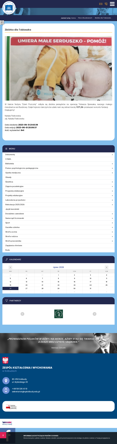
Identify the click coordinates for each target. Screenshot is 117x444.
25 (106, 285)
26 (10, 288)
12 (10, 282)
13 (26, 282)
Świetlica (9, 182)
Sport (7, 223)
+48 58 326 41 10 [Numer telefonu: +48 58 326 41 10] (19, 388)
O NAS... (8, 159)
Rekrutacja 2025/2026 (15, 205)
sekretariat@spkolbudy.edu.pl (100, 4)
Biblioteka (9, 164)
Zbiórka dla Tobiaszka (18, 29)
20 (26, 285)
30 (74, 288)
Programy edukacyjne (14, 191)
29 (58, 288)
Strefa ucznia (11, 232)
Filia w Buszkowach (84, 18)
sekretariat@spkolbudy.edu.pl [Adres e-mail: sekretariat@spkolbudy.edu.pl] (26, 391)
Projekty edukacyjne (14, 195)
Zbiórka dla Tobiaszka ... (102, 18)
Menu (12, 149)
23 (74, 285)
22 (58, 285)
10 (90, 278)
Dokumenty (10, 154)
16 (74, 282)
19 (10, 285)
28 (42, 288)
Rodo (7, 250)
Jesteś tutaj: (66, 18)
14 (42, 282)
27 (26, 288)
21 (42, 285)
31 (90, 288)
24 (91, 285)
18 (106, 282)
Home (73, 18)
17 (90, 282)
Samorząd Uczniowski (14, 218)
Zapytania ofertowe (13, 245)
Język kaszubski (12, 209)
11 (106, 278)
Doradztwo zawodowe (14, 214)
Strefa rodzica (11, 236)
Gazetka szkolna (12, 227)
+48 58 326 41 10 (106, 4)
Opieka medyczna (13, 173)
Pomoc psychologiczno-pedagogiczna (21, 168)
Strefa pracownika (13, 241)
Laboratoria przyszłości (15, 200)
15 (58, 282)
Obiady (8, 177)
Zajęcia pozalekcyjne (14, 186)
